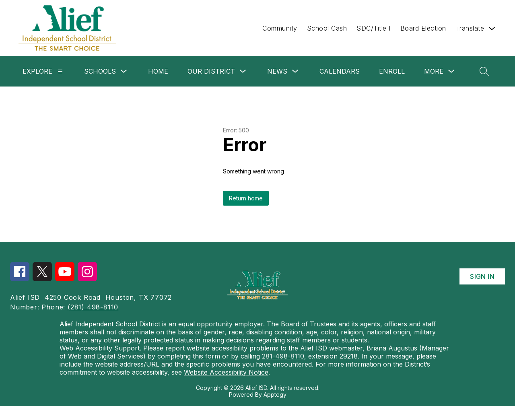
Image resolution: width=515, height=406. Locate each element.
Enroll (392, 71)
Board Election (423, 28)
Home (158, 71)
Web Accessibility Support (100, 348)
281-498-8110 (283, 356)
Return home (246, 198)
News (277, 71)
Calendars (339, 71)
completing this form (188, 356)
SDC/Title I (373, 28)
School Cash (327, 28)
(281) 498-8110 (93, 307)
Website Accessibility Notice (226, 372)
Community (279, 28)
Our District (211, 71)
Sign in (482, 276)
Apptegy (275, 394)
